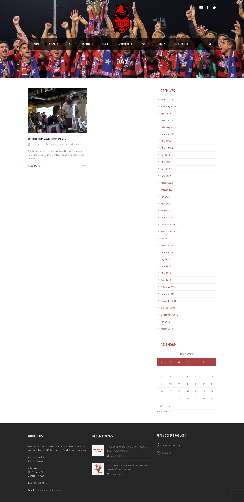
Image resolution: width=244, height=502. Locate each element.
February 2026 (168, 106)
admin (78, 144)
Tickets (53, 44)
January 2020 (167, 252)
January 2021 (167, 217)
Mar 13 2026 (117, 455)
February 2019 (168, 287)
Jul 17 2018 (37, 144)
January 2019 (167, 293)
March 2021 (167, 210)
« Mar (159, 411)
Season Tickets (169, 445)
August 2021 (167, 189)
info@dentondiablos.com (48, 489)
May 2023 (166, 161)
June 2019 (166, 266)
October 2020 (168, 224)
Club (105, 44)
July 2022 (165, 168)
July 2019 (165, 259)
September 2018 (169, 314)
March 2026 (167, 99)
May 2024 (166, 141)
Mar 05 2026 (117, 474)
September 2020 (169, 231)
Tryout (165, 452)
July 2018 (165, 321)
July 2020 (165, 238)
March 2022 (167, 182)
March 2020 (167, 245)
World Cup (62, 144)
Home (36, 44)
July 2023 (165, 155)
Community (124, 44)
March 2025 (167, 120)
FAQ (70, 44)
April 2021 (166, 203)
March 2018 (167, 328)
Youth (145, 44)
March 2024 (167, 148)
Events (52, 144)
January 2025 (167, 134)
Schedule (87, 44)
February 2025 (168, 127)
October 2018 (168, 307)
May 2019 (166, 273)
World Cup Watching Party (47, 139)
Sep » (167, 411)
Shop (162, 44)
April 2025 (166, 113)
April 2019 (166, 280)
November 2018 (169, 300)
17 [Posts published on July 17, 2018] (170, 391)
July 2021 (165, 196)
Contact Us (181, 44)
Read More (34, 165)
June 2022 (166, 175)
